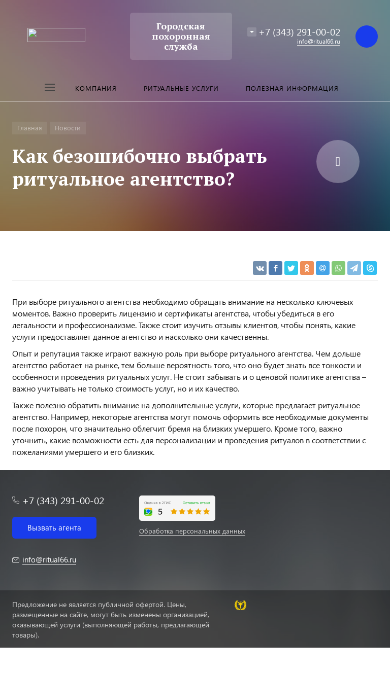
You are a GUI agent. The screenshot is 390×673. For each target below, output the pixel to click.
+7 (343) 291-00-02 (299, 31)
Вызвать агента (54, 527)
